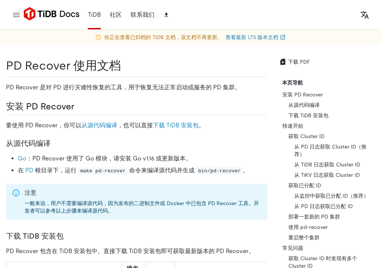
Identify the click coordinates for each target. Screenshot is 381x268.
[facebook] (317, 163)
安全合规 (186, 231)
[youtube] (309, 178)
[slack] (333, 163)
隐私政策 (153, 231)
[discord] (348, 163)
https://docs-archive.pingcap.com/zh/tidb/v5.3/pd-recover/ (90, 84)
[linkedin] (223, 178)
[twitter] (238, 163)
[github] (208, 163)
